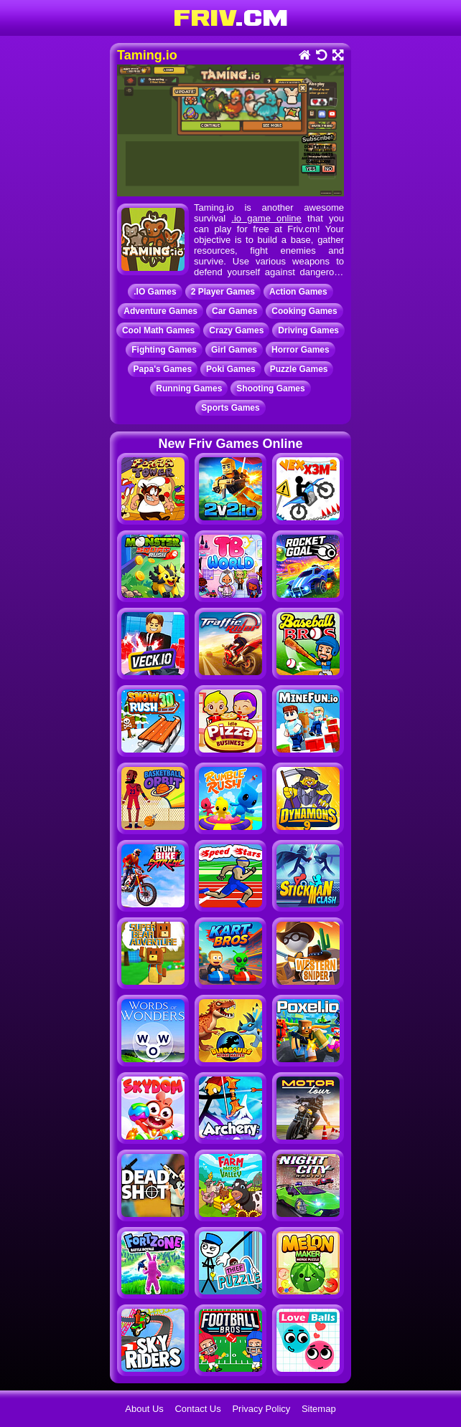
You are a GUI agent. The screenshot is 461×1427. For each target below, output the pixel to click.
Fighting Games (164, 350)
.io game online (266, 218)
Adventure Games (160, 311)
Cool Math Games (158, 330)
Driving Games (308, 330)
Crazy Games (236, 330)
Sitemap (319, 1408)
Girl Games (234, 350)
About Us (144, 1408)
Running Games (189, 388)
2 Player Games (223, 292)
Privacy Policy (261, 1408)
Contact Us (197, 1408)
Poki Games (231, 369)
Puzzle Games (299, 369)
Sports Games (230, 408)
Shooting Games (270, 388)
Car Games (234, 311)
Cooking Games (304, 311)
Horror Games (300, 350)
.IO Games (155, 292)
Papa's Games (163, 369)
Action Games (298, 292)
